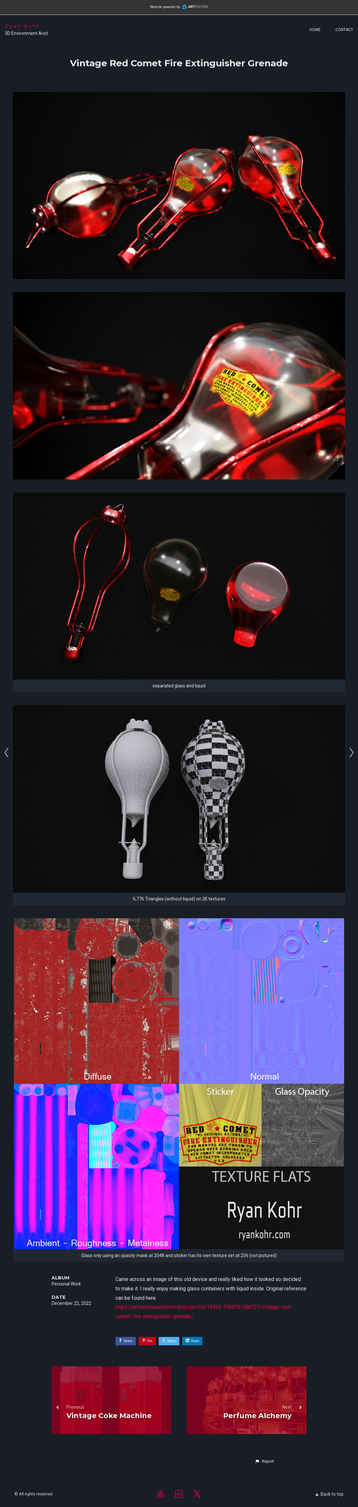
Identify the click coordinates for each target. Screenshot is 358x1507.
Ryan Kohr (22, 26)
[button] (264, 1461)
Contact (344, 29)
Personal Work (66, 1283)
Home (315, 29)
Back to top (329, 1494)
